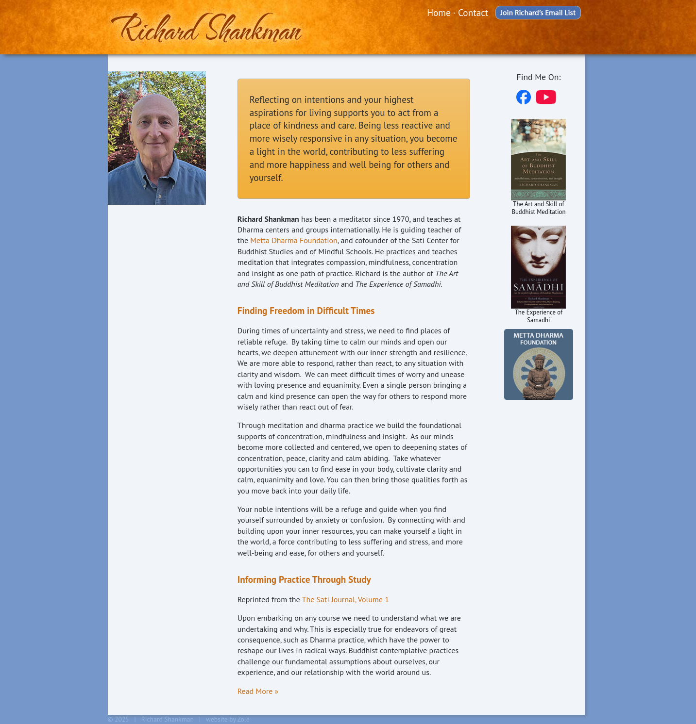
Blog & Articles (143, 345)
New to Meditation (150, 326)
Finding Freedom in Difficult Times (306, 310)
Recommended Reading (142, 300)
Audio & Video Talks (152, 256)
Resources (133, 275)
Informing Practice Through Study (304, 579)
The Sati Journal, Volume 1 (345, 599)
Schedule (131, 237)
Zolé (244, 719)
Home (439, 12)
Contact (473, 12)
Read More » (258, 691)
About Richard (141, 219)
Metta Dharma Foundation (293, 240)
